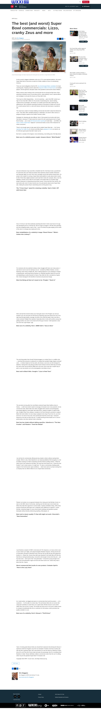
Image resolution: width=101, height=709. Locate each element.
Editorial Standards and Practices (61, 698)
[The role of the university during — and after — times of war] (74, 60)
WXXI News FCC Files (59, 695)
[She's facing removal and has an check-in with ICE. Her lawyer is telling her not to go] (74, 34)
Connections (29, 11)
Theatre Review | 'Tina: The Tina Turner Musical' (83, 140)
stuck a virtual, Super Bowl (23, 123)
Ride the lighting (82, 122)
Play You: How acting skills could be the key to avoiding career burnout (83, 94)
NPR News (14, 19)
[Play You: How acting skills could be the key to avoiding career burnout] (74, 93)
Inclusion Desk (67, 11)
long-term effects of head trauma (47, 88)
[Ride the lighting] (74, 124)
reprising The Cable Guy (22, 130)
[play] (12, 7)
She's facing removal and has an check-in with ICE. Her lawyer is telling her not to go (83, 35)
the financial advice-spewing (38, 121)
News (43, 11)
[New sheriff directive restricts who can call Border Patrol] (74, 108)
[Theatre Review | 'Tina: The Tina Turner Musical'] (74, 140)
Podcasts (36, 11)
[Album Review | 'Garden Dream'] (74, 132)
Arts (49, 11)
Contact (39, 695)
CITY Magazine (77, 11)
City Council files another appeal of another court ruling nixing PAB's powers (78, 51)
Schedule (21, 11)
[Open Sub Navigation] (40, 11)
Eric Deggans (20, 39)
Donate (87, 2)
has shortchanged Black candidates (47, 87)
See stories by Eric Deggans (26, 678)
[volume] (16, 7)
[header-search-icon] (80, 2)
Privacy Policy (41, 698)
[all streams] (85, 7)
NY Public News (57, 11)
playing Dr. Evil (47, 130)
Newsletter (14, 11)
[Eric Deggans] (15, 677)
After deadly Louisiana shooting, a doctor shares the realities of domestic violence (78, 75)
